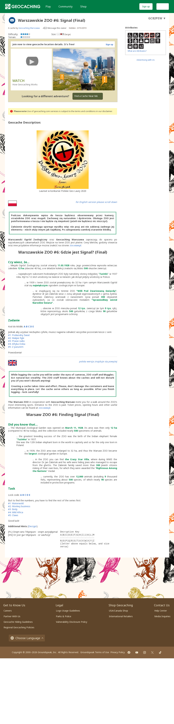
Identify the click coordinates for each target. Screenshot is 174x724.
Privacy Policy (117, 652)
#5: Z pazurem (15, 346)
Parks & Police (63, 616)
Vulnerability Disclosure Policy (71, 621)
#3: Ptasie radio (16, 340)
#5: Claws (13, 515)
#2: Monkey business (19, 506)
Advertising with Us (146, 60)
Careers (8, 610)
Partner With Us (12, 616)
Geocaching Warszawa (29, 28)
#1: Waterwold (16, 503)
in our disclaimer (104, 111)
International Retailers (121, 616)
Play (48, 6)
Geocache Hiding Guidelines (18, 621)
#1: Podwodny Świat (19, 335)
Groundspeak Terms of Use (94, 652)
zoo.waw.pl (75, 245)
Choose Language (26, 638)
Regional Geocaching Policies (19, 627)
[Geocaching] (22, 6)
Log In (162, 6)
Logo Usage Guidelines (68, 610)
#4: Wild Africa (15, 512)
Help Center (160, 610)
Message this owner (57, 28)
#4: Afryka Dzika (16, 343)
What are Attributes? (137, 51)
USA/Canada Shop (118, 610)
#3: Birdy (12, 509)
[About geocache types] (12, 20)
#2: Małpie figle (16, 338)
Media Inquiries (162, 616)
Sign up (146, 6)
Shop (83, 6)
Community (66, 6)
